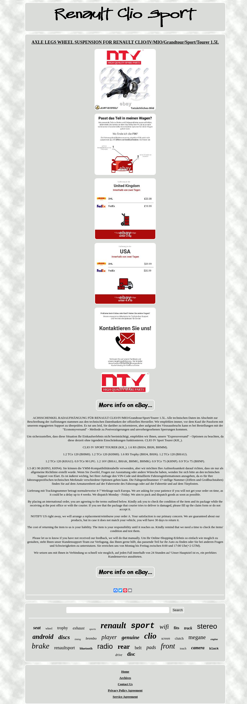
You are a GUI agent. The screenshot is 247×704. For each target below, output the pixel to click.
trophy (62, 628)
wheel (48, 628)
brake (40, 646)
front (168, 646)
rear (124, 646)
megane (197, 637)
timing (78, 639)
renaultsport (64, 647)
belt (138, 647)
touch (183, 648)
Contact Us (125, 684)
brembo (91, 638)
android (43, 636)
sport (143, 625)
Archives (125, 678)
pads (151, 647)
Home (125, 671)
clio (150, 635)
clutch (179, 638)
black (214, 648)
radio (105, 646)
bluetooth (86, 648)
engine (214, 639)
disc (131, 654)
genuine (130, 637)
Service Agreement (125, 696)
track (188, 628)
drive (118, 655)
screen (165, 638)
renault (113, 625)
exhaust (78, 628)
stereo (207, 626)
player (109, 637)
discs (64, 637)
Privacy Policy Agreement (125, 690)
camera (197, 647)
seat (37, 627)
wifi (164, 626)
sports (92, 629)
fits (176, 628)
